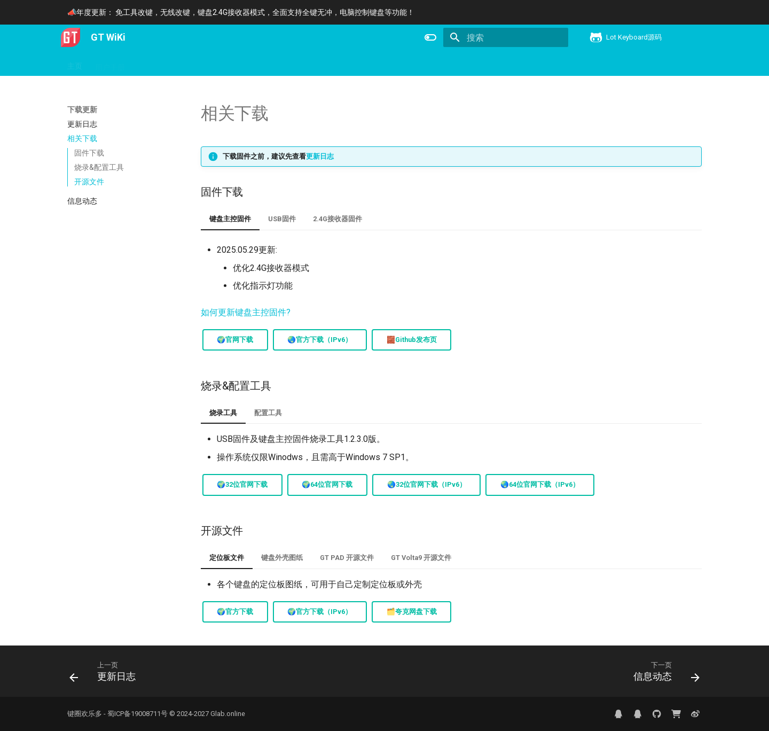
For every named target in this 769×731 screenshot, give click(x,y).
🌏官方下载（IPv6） (319, 340)
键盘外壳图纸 (282, 558)
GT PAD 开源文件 (347, 558)
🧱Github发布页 (412, 340)
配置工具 (268, 413)
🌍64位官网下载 (327, 484)
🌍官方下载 (235, 612)
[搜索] (505, 37)
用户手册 (110, 63)
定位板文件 (226, 558)
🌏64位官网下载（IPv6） (539, 484)
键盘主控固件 (230, 219)
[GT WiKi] (70, 37)
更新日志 (320, 156)
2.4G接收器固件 (337, 219)
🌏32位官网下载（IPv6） (426, 484)
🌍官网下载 (235, 340)
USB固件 (282, 219)
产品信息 (153, 63)
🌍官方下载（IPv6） (319, 612)
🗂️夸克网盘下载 (412, 612)
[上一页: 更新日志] (106, 674)
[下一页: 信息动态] (663, 674)
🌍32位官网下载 (242, 484)
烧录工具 (223, 413)
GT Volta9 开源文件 (421, 558)
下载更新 (195, 63)
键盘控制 (238, 63)
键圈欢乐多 (84, 714)
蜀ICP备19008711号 (137, 714)
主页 (74, 63)
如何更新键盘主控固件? (246, 312)
